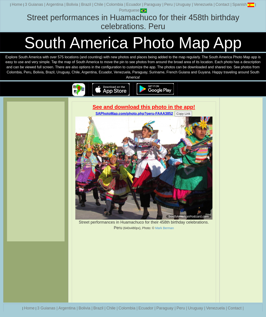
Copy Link (183, 113)
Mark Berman (164, 228)
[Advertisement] (143, 266)
